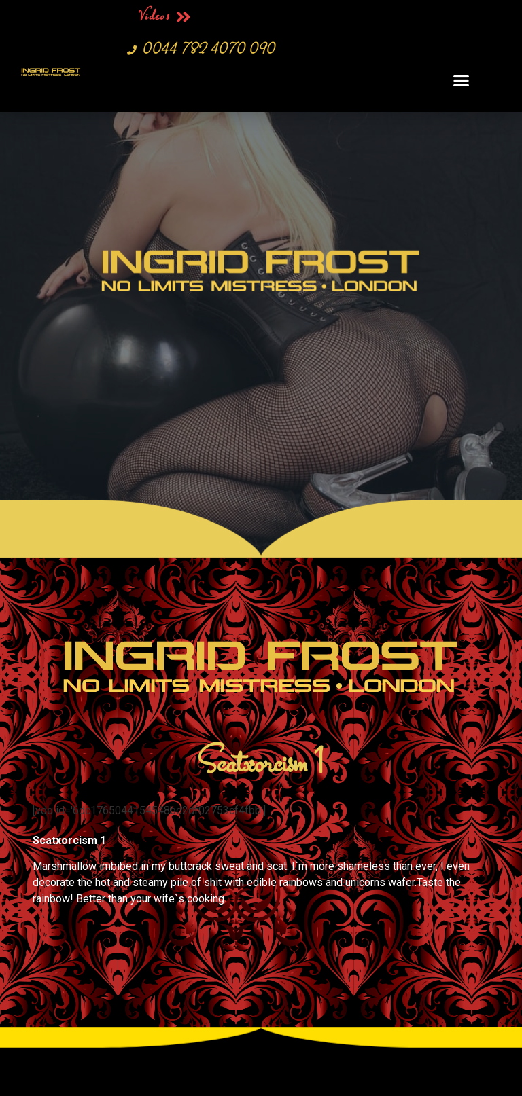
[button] (461, 80)
